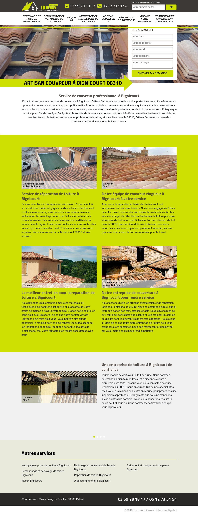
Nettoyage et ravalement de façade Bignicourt (94, 467)
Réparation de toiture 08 (126, 19)
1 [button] (94, 437)
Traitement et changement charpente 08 (164, 19)
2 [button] (97, 437)
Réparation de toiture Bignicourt (92, 475)
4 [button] (104, 437)
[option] (99, 387)
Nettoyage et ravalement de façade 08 (88, 19)
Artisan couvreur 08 (108, 19)
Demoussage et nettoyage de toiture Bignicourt (43, 473)
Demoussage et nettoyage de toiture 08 (54, 19)
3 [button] (101, 437)
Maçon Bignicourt (32, 480)
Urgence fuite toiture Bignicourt (92, 480)
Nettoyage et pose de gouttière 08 (32, 19)
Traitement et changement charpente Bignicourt (148, 467)
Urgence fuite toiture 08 (144, 19)
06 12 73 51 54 (112, 6)
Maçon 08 (71, 19)
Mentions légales (166, 510)
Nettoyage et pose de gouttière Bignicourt (46, 465)
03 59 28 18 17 (80, 6)
